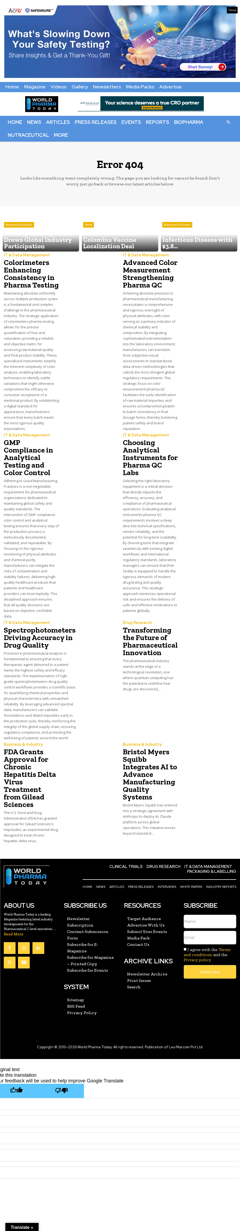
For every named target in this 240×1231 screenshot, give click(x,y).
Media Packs (140, 87)
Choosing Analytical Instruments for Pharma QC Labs (147, 447)
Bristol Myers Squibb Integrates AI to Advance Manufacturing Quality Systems (150, 766)
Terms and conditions (207, 931)
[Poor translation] (61, 1069)
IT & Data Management (24, 255)
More (61, 135)
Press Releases (96, 122)
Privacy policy (197, 939)
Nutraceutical (28, 135)
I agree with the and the (207, 933)
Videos (59, 87)
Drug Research (136, 606)
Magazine (35, 87)
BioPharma (188, 122)
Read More (13, 913)
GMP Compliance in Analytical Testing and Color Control (30, 447)
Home (12, 87)
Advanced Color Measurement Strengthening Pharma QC (146, 271)
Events (131, 122)
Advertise (170, 87)
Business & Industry (19, 236)
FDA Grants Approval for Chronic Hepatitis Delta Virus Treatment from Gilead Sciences (31, 769)
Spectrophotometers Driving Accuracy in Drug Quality (35, 619)
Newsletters (107, 87)
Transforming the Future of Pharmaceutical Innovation (149, 622)
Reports (157, 122)
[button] (228, 122)
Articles (58, 122)
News (34, 122)
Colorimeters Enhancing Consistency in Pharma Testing (28, 271)
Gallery (80, 87)
